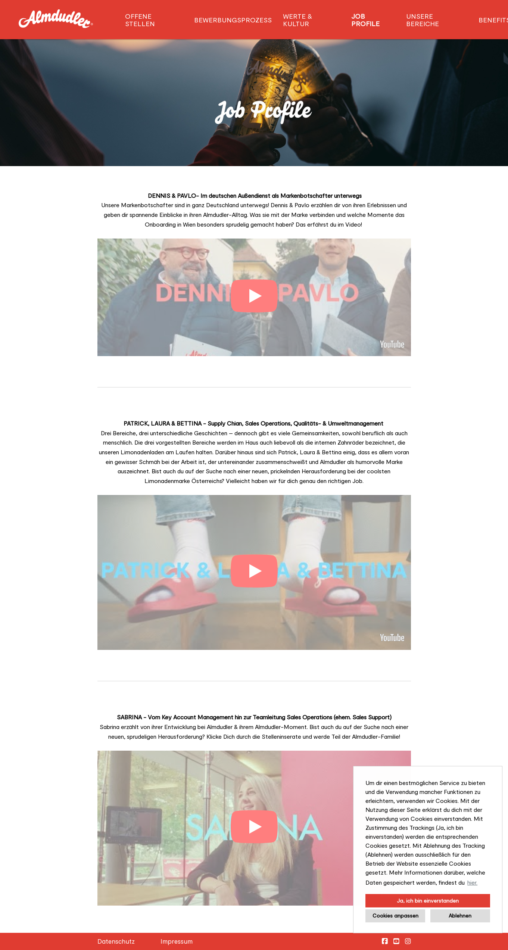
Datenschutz (116, 941)
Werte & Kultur (297, 20)
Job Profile (365, 20)
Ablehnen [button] (460, 915)
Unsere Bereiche (422, 20)
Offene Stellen (140, 20)
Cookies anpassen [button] (395, 915)
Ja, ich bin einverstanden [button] (428, 900)
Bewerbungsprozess (233, 20)
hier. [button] (472, 882)
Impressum (176, 941)
